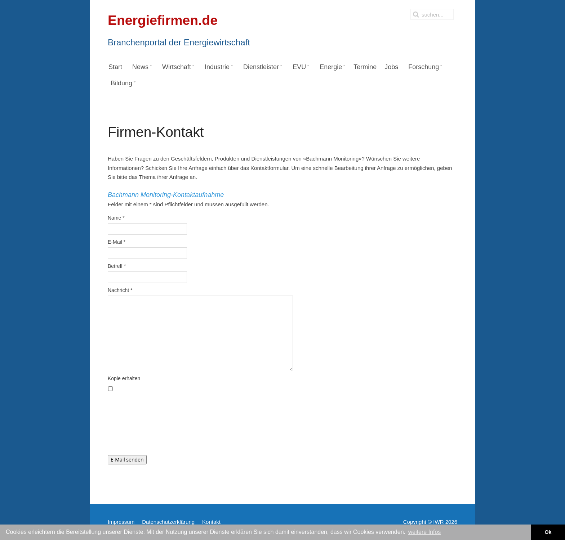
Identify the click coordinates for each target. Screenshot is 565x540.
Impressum (121, 522)
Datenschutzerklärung (168, 522)
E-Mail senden (127, 459)
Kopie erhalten (124, 378)
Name (116, 218)
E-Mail (116, 242)
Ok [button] (547, 532)
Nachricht (120, 290)
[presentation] (162, 427)
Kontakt (211, 522)
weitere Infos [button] (424, 532)
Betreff (117, 266)
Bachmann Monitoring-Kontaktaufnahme (166, 194)
